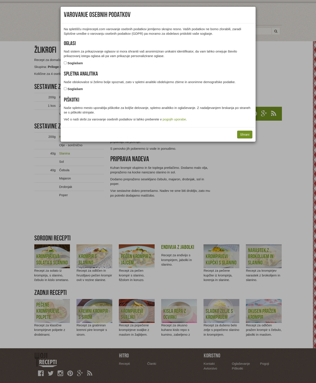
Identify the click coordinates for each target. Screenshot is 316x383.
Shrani (244, 134)
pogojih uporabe (174, 119)
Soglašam (75, 63)
